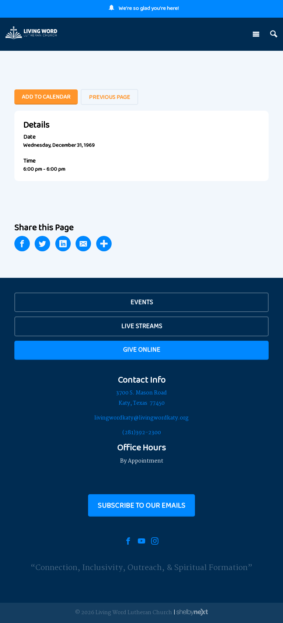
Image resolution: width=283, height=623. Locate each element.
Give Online (141, 349)
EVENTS (141, 302)
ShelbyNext (192, 612)
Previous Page (109, 97)
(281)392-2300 (141, 432)
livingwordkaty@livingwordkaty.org (141, 418)
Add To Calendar (46, 96)
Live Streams (141, 326)
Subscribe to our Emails (141, 505)
